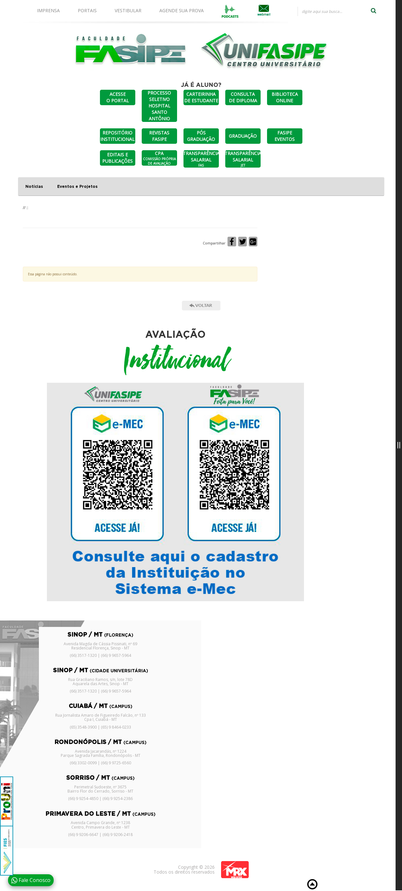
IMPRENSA (48, 10)
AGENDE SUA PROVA (181, 10)
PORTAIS (87, 10)
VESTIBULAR (128, 10)
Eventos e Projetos (77, 186)
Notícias (34, 186)
